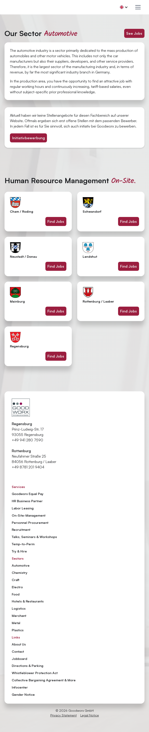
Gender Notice (23, 694)
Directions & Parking (27, 666)
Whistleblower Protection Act (35, 673)
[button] (124, 7)
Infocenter (20, 687)
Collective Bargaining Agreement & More (44, 680)
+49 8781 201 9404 (28, 467)
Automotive (21, 565)
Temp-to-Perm (23, 544)
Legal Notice (89, 715)
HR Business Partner (27, 501)
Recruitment (21, 529)
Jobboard (19, 659)
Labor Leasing (23, 508)
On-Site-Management (28, 515)
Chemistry (19, 572)
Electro (17, 587)
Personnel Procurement (30, 522)
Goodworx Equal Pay (27, 494)
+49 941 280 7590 (27, 440)
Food (15, 594)
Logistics (19, 608)
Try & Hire (19, 551)
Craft (15, 580)
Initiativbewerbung (28, 138)
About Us (19, 644)
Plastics (17, 630)
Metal (16, 623)
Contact (18, 651)
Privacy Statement (63, 715)
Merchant (19, 615)
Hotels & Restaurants (28, 601)
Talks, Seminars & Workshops (34, 537)
